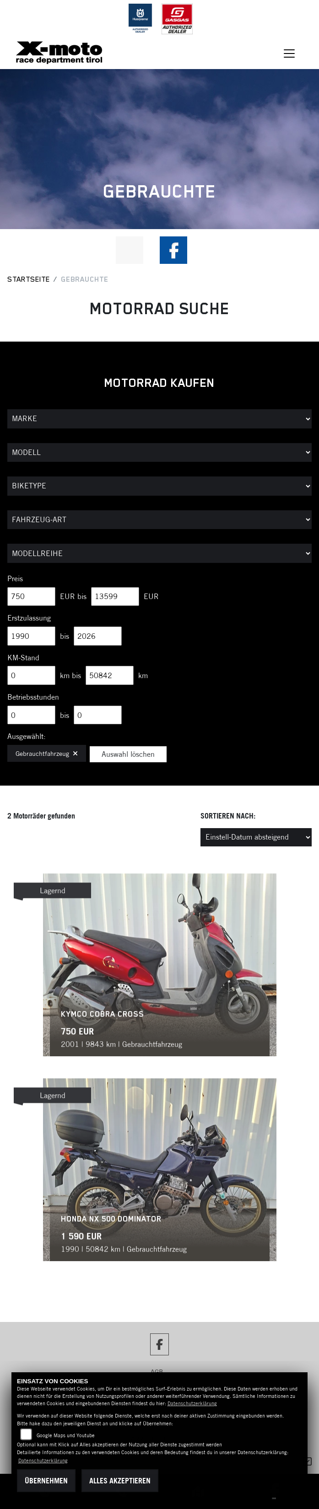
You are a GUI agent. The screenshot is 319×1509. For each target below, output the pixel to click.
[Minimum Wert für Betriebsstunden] (31, 715)
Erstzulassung (29, 617)
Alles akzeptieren (120, 1480)
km (143, 675)
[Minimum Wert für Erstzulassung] (31, 636)
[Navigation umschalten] (289, 53)
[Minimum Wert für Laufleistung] (31, 675)
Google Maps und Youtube (66, 1435)
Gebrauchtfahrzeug (47, 753)
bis (64, 636)
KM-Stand (23, 657)
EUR (151, 596)
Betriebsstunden (33, 696)
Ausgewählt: (26, 736)
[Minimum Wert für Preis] (31, 596)
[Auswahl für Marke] (159, 418)
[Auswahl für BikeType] (159, 486)
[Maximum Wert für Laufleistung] (110, 675)
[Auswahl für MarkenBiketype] (159, 553)
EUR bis (73, 596)
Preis (15, 578)
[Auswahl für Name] (159, 452)
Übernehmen (46, 1480)
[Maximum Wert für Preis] (115, 596)
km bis (70, 675)
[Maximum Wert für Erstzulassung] (98, 636)
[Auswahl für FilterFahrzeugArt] (159, 520)
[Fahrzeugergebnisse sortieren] (256, 837)
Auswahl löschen (128, 754)
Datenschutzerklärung (192, 1403)
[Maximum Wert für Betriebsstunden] (98, 715)
